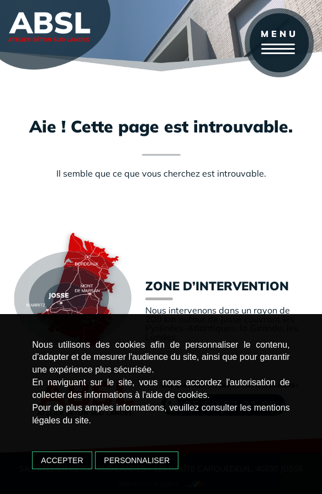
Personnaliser (137, 460)
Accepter (62, 460)
